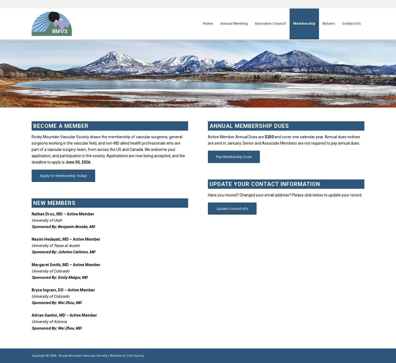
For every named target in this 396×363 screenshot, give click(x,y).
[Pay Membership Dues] (234, 157)
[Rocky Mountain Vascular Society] (52, 23)
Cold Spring (135, 356)
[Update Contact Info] (232, 208)
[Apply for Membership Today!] (63, 176)
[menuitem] (208, 23)
